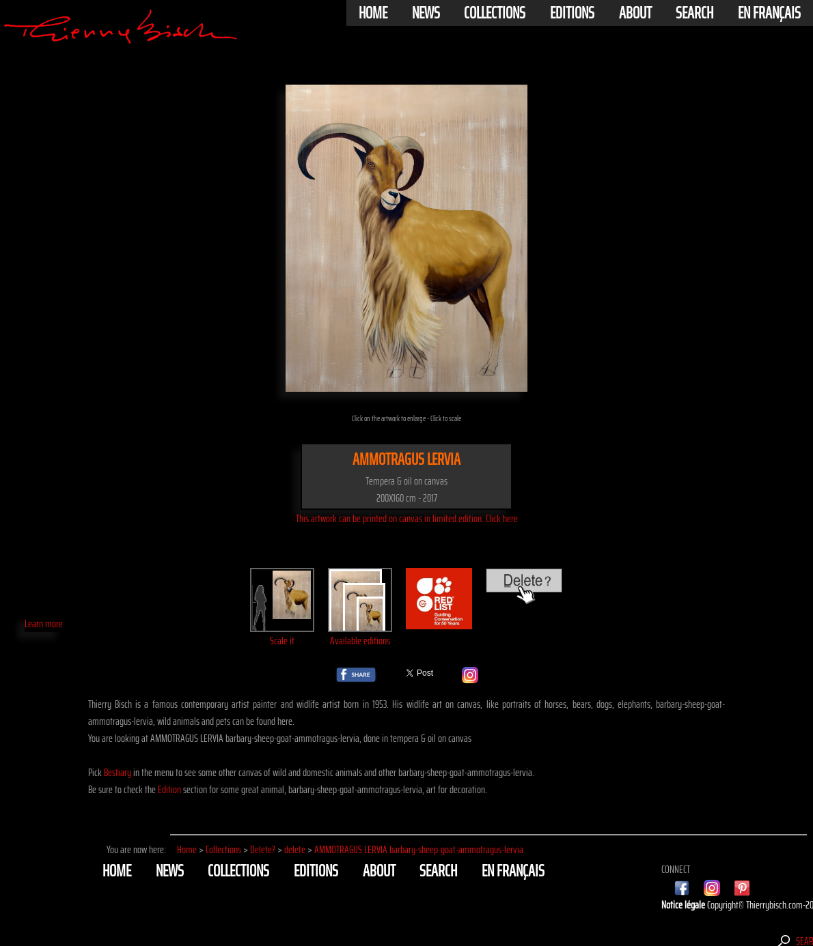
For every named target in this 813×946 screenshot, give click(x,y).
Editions (572, 13)
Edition (169, 789)
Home (373, 13)
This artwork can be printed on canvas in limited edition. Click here (407, 518)
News (426, 13)
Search (694, 13)
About (635, 13)
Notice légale (684, 904)
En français (769, 13)
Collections (494, 13)
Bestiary (117, 772)
